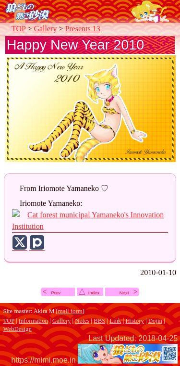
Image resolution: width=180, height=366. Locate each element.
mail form (70, 311)
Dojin (155, 320)
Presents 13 (82, 29)
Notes (82, 320)
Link (115, 320)
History (134, 320)
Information (33, 320)
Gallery (45, 29)
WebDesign (17, 329)
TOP (18, 29)
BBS (99, 320)
